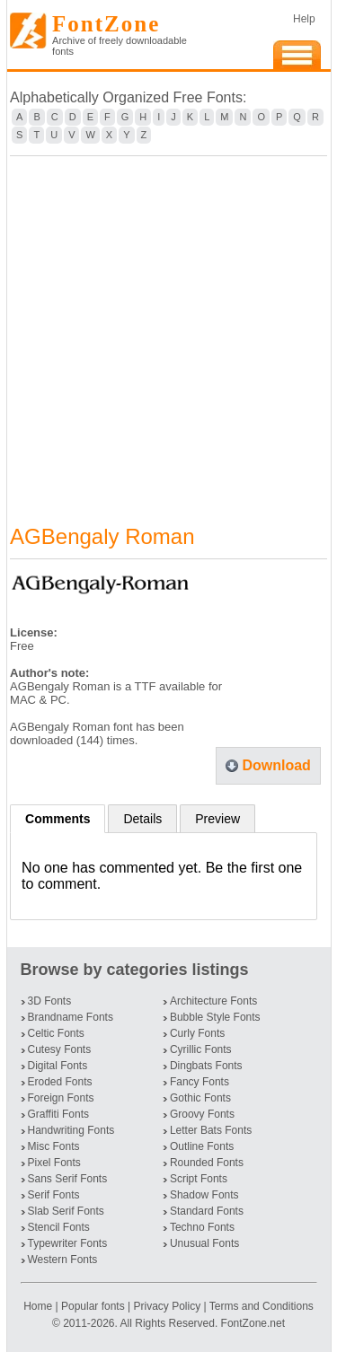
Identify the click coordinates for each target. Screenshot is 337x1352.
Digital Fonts (58, 1065)
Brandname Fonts (70, 1017)
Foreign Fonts (61, 1098)
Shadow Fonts (204, 1195)
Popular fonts (93, 1306)
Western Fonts (63, 1259)
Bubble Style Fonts (215, 1017)
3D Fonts (50, 1001)
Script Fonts (198, 1178)
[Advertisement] (168, 329)
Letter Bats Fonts (211, 1130)
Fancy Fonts (199, 1081)
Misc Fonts (54, 1146)
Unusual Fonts (204, 1243)
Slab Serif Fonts (66, 1211)
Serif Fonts (54, 1195)
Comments (57, 819)
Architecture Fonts (213, 1001)
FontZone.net (253, 1323)
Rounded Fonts (207, 1162)
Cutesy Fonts (60, 1049)
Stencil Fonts (59, 1227)
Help (304, 19)
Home (39, 1306)
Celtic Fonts (56, 1033)
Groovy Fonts (202, 1114)
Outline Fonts (202, 1146)
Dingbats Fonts (206, 1065)
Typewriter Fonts (68, 1243)
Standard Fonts (207, 1211)
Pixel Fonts (54, 1162)
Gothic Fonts (200, 1098)
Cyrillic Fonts (201, 1049)
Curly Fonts (197, 1033)
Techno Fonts (202, 1227)
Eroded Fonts (60, 1081)
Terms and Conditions (261, 1306)
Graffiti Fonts (58, 1114)
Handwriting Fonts (71, 1130)
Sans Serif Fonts (68, 1178)
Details (142, 819)
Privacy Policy (166, 1306)
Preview (217, 819)
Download (276, 765)
